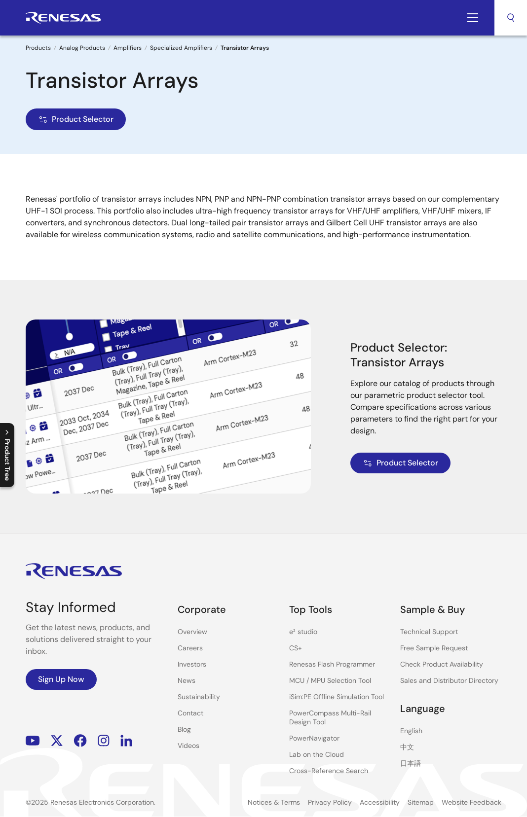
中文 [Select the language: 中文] (407, 747)
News (186, 680)
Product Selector (75, 119)
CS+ (295, 647)
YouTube (33, 740)
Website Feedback (471, 802)
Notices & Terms (274, 802)
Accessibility (380, 802)
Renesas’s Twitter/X (57, 740)
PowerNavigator (314, 738)
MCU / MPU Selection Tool (330, 680)
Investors (192, 664)
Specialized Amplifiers (181, 48)
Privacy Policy (330, 802)
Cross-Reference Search (328, 770)
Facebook (80, 740)
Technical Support (429, 631)
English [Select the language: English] (411, 730)
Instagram (104, 740)
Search (510, 18)
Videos (188, 745)
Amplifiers (127, 48)
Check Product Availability (441, 664)
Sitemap (421, 802)
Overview (192, 631)
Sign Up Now (61, 679)
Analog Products (82, 48)
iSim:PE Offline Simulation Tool (336, 696)
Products (38, 48)
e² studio (303, 631)
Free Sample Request (434, 647)
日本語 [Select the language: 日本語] (410, 763)
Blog (184, 729)
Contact (190, 713)
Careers (190, 647)
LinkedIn (126, 740)
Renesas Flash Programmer (332, 664)
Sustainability (199, 696)
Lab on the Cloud (316, 754)
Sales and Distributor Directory (449, 680)
